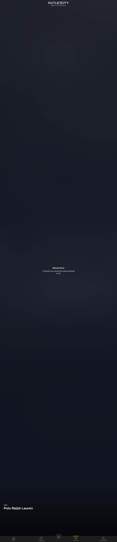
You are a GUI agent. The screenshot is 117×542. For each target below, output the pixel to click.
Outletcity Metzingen (58, 3)
